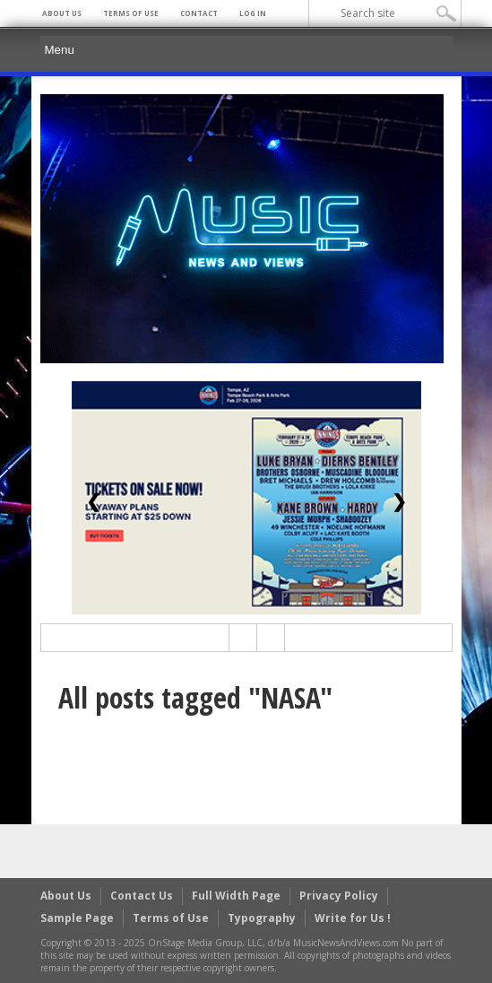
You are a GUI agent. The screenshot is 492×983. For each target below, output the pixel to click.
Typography (262, 918)
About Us (62, 13)
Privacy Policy (338, 895)
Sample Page (77, 918)
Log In (252, 13)
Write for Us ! (353, 918)
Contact (199, 13)
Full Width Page (236, 895)
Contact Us (141, 895)
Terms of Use (131, 13)
